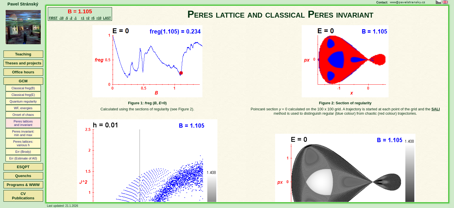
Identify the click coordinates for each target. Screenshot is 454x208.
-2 (70, 18)
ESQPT (23, 167)
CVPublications (23, 196)
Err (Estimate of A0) (23, 158)
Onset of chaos (23, 114)
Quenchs (23, 176)
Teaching (23, 54)
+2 (87, 18)
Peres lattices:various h (23, 143)
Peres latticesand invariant (23, 123)
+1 (83, 18)
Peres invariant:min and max (23, 133)
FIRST (53, 18)
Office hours (23, 72)
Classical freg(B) (23, 88)
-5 (66, 18)
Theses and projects (23, 63)
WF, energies (23, 108)
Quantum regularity (23, 101)
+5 (93, 18)
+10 (98, 18)
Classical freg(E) (23, 94)
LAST (107, 18)
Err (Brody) (23, 151)
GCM (23, 81)
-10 (61, 18)
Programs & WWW (23, 185)
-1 (75, 18)
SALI (435, 109)
